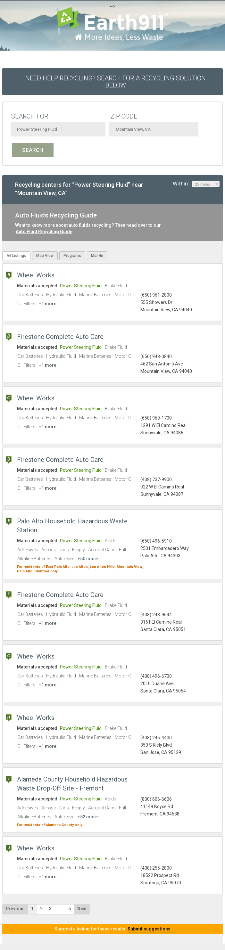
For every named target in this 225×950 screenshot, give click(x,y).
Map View (45, 255)
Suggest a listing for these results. (112, 928)
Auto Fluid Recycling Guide (44, 231)
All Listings (16, 255)
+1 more (47, 303)
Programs (72, 255)
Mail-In (97, 255)
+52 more (88, 816)
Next (82, 908)
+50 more (88, 558)
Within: (196, 183)
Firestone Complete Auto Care (60, 336)
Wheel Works (35, 275)
